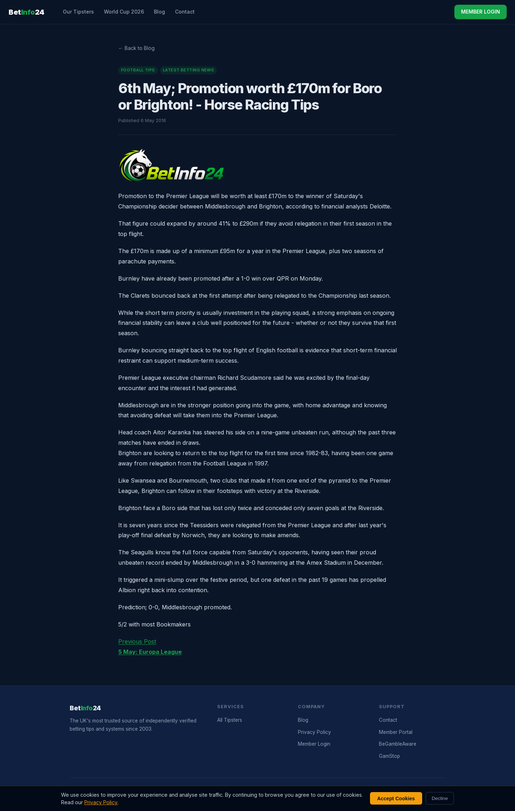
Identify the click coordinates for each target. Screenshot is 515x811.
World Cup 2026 (124, 12)
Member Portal (395, 732)
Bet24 (26, 12)
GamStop (389, 756)
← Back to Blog (136, 48)
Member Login (314, 744)
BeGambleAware (397, 744)
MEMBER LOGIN (480, 12)
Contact (185, 12)
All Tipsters (229, 720)
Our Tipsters (78, 12)
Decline (440, 798)
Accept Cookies (396, 798)
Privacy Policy (314, 732)
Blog (159, 12)
